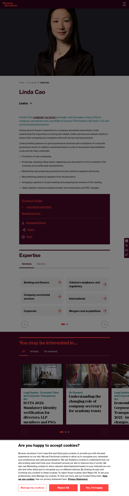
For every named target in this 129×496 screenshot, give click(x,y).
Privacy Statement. (78, 482)
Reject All (63, 491)
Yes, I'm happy (94, 491)
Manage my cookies (32, 491)
